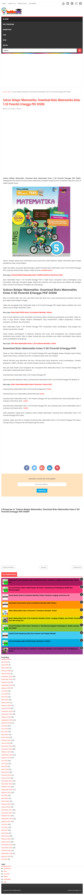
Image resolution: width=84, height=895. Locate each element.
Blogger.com (77, 890)
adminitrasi (7, 868)
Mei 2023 (4, 766)
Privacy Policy (22, 3)
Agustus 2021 (6, 821)
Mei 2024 (4, 731)
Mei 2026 (4, 662)
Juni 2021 (4, 827)
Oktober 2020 (6, 850)
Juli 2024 (4, 726)
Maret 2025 (5, 702)
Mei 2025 (4, 697)
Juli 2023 (4, 760)
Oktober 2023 (6, 752)
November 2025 (6, 679)
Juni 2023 (4, 763)
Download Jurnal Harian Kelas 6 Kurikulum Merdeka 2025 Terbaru (32, 603)
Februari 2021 (6, 839)
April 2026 (4, 665)
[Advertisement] (42, 70)
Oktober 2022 (6, 787)
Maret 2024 (5, 737)
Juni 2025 (4, 694)
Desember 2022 (6, 781)
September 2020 (7, 853)
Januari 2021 (5, 842)
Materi (5, 45)
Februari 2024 (6, 740)
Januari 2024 (5, 743)
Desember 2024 (6, 711)
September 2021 (7, 819)
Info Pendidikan (8, 24)
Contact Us (12, 3)
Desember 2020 (6, 845)
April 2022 (4, 798)
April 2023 (4, 769)
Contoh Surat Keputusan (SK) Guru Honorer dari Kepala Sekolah (32, 633)
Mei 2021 (4, 830)
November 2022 (6, 784)
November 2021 (6, 813)
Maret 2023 (5, 772)
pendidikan (7, 879)
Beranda (43, 567)
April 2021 (4, 833)
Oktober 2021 (6, 816)
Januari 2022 (5, 807)
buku (20, 108)
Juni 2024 (4, 729)
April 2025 (4, 700)
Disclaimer (32, 3)
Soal (4, 35)
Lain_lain (7, 874)
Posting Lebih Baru (8, 567)
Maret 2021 (5, 836)
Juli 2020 (4, 859)
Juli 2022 (4, 795)
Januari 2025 (5, 708)
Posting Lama (77, 567)
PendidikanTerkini (16, 890)
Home (5, 19)
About (4, 3)
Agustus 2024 (6, 723)
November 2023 (6, 749)
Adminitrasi (7, 29)
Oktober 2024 (6, 717)
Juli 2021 (4, 824)
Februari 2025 (6, 705)
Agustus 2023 (6, 758)
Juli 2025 (4, 691)
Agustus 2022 (6, 792)
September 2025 (7, 685)
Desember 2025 (6, 676)
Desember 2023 (6, 746)
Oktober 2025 (6, 682)
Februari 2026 (6, 671)
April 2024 (4, 734)
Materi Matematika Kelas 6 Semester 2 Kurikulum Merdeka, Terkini (33, 611)
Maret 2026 (5, 668)
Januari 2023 (5, 778)
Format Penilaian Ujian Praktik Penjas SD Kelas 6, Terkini (29, 641)
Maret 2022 (5, 801)
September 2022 (7, 790)
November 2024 (6, 714)
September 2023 (7, 755)
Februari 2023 (6, 775)
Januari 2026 (5, 673)
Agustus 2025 (6, 688)
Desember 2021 (6, 810)
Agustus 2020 (6, 856)
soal (5, 882)
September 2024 (7, 720)
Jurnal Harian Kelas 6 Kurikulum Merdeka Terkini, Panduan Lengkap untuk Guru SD (39, 595)
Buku (4, 40)
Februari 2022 (6, 804)
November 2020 (6, 848)
